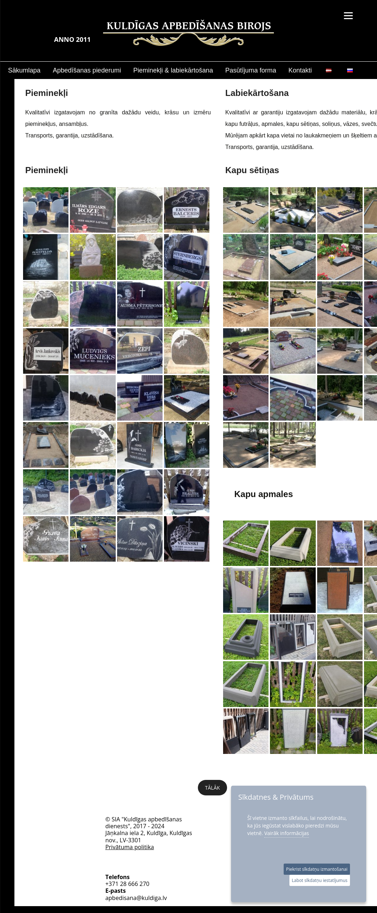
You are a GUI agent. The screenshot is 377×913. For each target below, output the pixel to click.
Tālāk (212, 787)
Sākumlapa (24, 70)
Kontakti (300, 70)
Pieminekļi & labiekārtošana (173, 70)
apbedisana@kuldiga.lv (136, 869)
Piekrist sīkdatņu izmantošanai (316, 869)
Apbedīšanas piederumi (87, 70)
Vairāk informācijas (286, 833)
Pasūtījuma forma (250, 70)
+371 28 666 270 (127, 855)
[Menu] (348, 15)
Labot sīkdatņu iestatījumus (319, 880)
